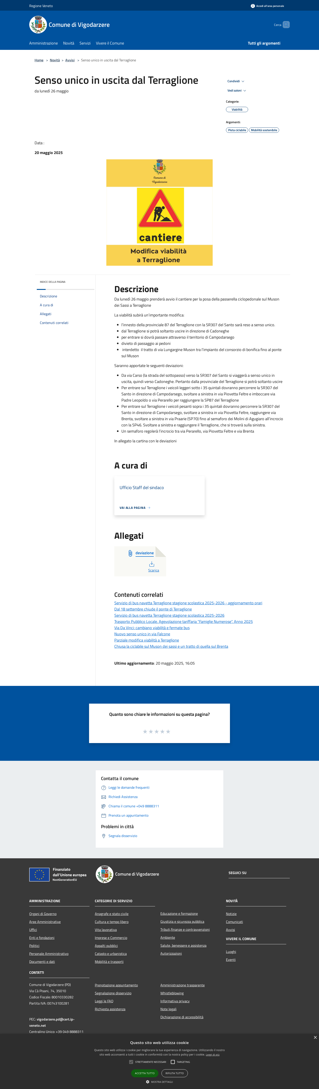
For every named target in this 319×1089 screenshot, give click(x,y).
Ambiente (167, 937)
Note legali (168, 1009)
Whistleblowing (172, 993)
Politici (34, 945)
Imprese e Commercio (111, 937)
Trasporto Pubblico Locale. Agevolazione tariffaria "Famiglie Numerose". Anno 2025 (183, 622)
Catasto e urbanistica (111, 953)
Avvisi (70, 60)
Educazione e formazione (179, 913)
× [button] (315, 1037)
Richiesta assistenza (110, 1009)
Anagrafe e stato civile (111, 913)
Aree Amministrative (45, 921)
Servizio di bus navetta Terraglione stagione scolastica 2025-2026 (169, 615)
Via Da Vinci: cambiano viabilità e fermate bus (152, 628)
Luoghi (231, 951)
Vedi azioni (237, 90)
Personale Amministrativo (48, 953)
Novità (55, 60)
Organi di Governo (42, 913)
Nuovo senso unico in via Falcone (142, 634)
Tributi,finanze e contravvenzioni (185, 929)
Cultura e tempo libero (111, 921)
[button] (131, 1062)
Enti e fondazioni (41, 937)
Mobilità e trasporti (109, 961)
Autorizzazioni (171, 953)
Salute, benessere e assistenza (183, 945)
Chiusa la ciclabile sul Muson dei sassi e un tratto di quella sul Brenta (171, 646)
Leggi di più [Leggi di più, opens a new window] (213, 1054)
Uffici (33, 929)
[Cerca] (284, 24)
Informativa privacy (175, 1001)
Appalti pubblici (106, 945)
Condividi (237, 81)
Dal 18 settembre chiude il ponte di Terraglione (153, 609)
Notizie (231, 913)
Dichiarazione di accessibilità (181, 1017)
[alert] (159, 1061)
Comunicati (234, 921)
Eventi (231, 959)
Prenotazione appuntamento (116, 985)
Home (39, 60)
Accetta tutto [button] (145, 1073)
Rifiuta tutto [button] (174, 1073)
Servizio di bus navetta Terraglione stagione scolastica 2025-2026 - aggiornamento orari (188, 603)
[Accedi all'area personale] (267, 6)
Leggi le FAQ (104, 1001)
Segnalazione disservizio (113, 993)
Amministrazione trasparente (182, 985)
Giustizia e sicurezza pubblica (182, 921)
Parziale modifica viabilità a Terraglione (146, 640)
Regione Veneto (41, 5)
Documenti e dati (42, 961)
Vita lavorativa (106, 929)
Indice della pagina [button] (52, 282)
